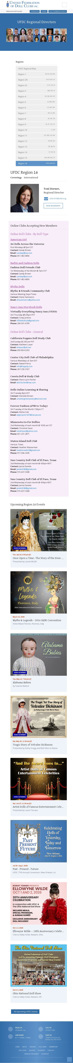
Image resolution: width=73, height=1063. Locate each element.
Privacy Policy (58, 1058)
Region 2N (36, 79)
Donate (44, 11)
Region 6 (36, 107)
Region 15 (36, 158)
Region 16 (36, 163)
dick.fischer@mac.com (26, 382)
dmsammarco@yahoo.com (28, 300)
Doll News (43, 1047)
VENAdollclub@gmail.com (28, 320)
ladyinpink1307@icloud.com (29, 415)
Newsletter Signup (31, 1054)
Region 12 (36, 141)
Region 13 (36, 146)
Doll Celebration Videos (57, 11)
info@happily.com (24, 366)
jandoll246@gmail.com (26, 469)
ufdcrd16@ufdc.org (57, 198)
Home (17, 1047)
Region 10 (36, 130)
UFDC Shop (22, 1050)
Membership (53, 1047)
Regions (33, 1047)
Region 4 (36, 96)
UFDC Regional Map (27, 68)
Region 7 (36, 113)
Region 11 (36, 135)
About (24, 1047)
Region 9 (36, 124)
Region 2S (36, 85)
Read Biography (53, 206)
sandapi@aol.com (24, 253)
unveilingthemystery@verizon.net (32, 399)
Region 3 (36, 91)
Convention (35, 11)
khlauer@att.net (24, 347)
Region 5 (36, 102)
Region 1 (36, 74)
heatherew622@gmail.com (28, 450)
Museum (32, 1050)
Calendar (41, 1050)
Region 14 (36, 152)
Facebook (45, 1054)
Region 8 (36, 119)
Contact (51, 1050)
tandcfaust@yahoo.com (27, 431)
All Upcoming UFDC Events (25, 1011)
